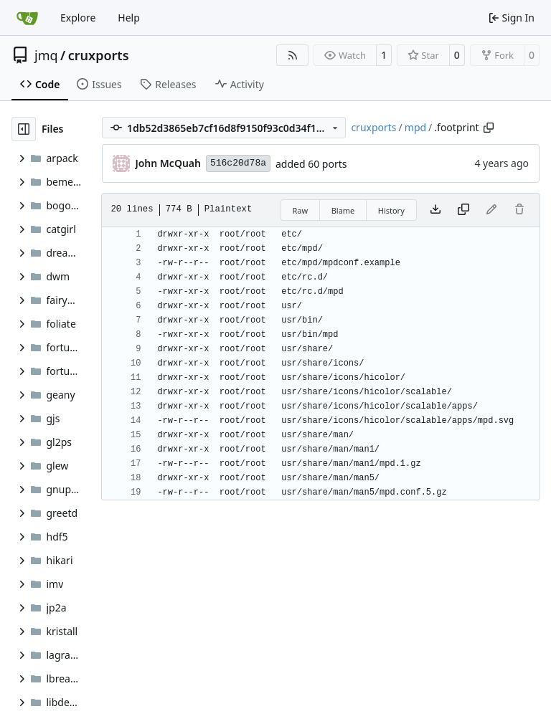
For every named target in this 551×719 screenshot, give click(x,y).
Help (129, 17)
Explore (77, 17)
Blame (343, 210)
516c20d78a (238, 163)
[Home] (27, 18)
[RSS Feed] (292, 55)
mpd (415, 127)
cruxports (98, 55)
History (391, 210)
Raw (301, 210)
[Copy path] (489, 128)
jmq (46, 55)
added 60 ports (311, 164)
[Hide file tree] (23, 129)
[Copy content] (463, 210)
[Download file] (435, 210)
